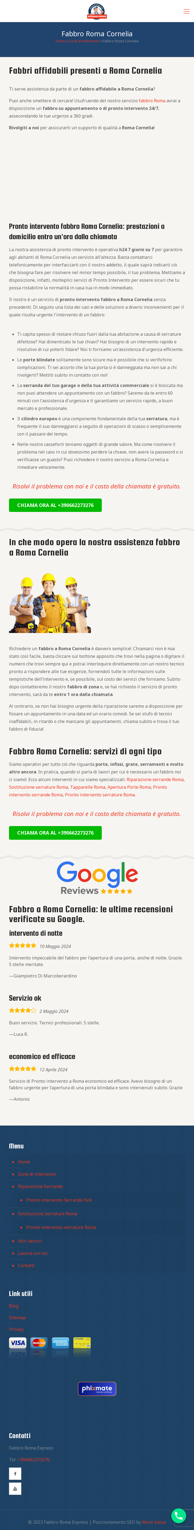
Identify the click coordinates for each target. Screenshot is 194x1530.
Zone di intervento (84, 40)
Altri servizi (30, 1241)
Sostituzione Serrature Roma (47, 1214)
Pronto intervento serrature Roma (100, 795)
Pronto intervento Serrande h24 (58, 1200)
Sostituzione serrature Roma (38, 787)
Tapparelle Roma (87, 787)
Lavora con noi (33, 1253)
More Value (154, 1522)
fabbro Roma (152, 101)
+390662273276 (33, 1460)
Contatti (26, 1265)
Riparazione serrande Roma (155, 779)
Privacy (16, 1329)
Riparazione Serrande (40, 1186)
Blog (13, 1306)
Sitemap (17, 1318)
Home (60, 40)
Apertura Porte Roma (129, 787)
